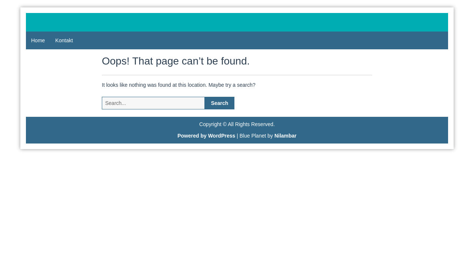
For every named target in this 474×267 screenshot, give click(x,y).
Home (38, 40)
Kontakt (64, 40)
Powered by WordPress (206, 136)
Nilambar (285, 136)
